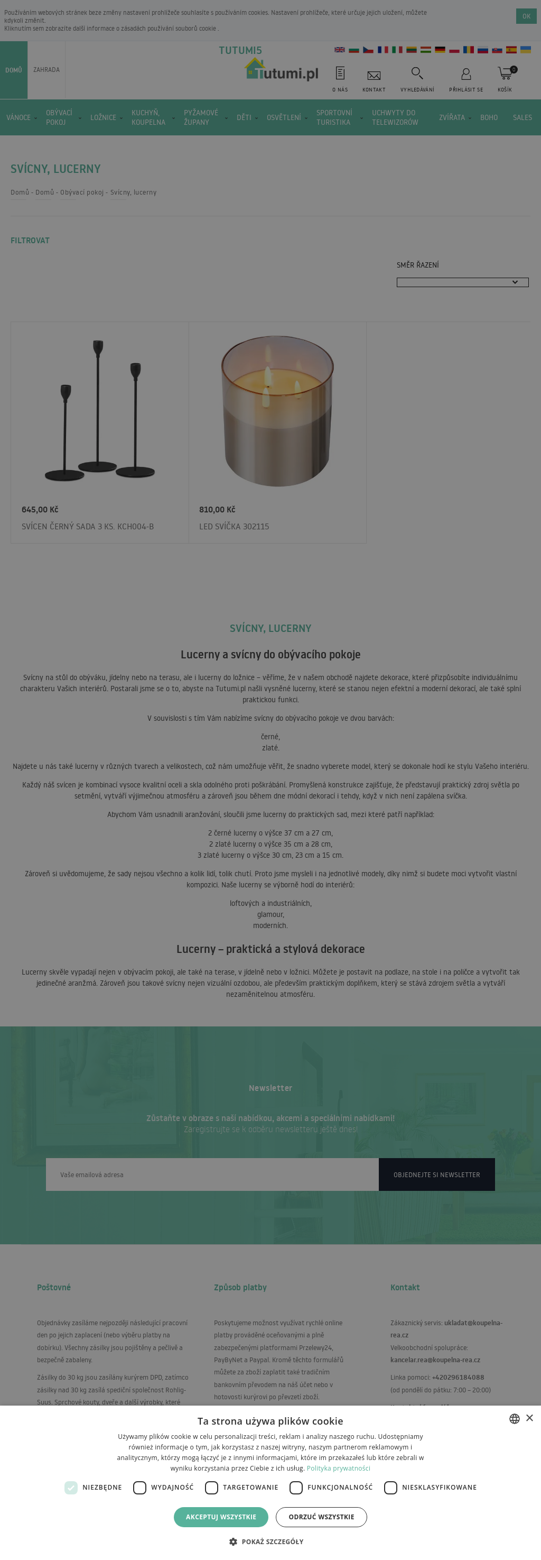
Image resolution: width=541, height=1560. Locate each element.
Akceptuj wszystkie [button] (221, 1516)
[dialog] (270, 1483)
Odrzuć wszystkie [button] (321, 1516)
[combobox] (514, 1419)
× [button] (529, 1419)
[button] (270, 1541)
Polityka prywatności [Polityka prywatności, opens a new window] (338, 1468)
